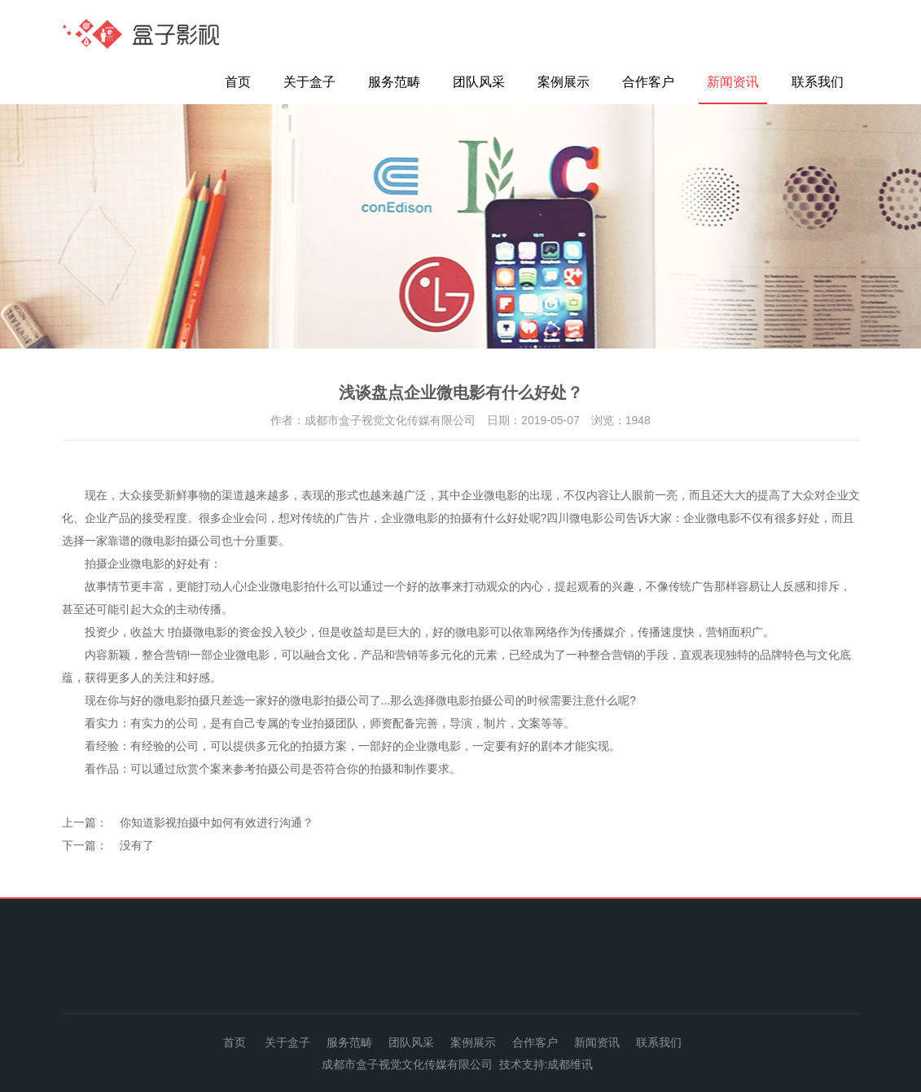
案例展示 (563, 82)
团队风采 (479, 82)
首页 (238, 82)
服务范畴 (394, 82)
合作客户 (648, 82)
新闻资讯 (733, 82)
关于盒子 (309, 82)
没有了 (137, 845)
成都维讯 (570, 1064)
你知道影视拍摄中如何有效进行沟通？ (217, 822)
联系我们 (818, 82)
